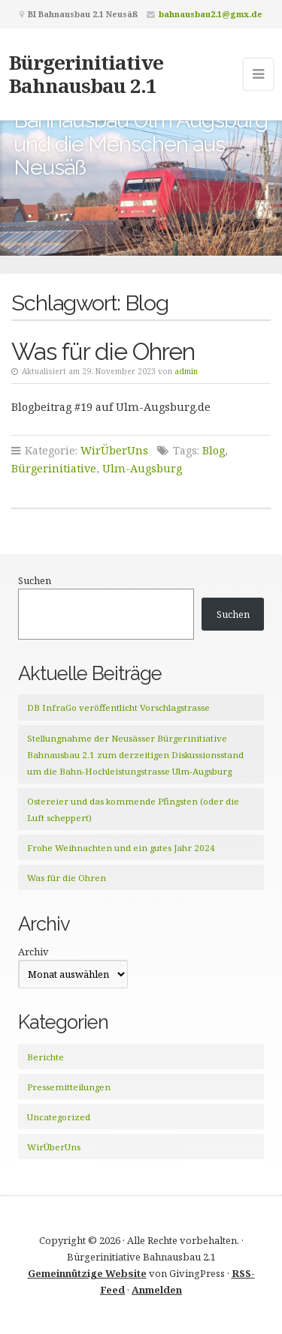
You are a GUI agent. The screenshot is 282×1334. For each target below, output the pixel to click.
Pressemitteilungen (69, 1087)
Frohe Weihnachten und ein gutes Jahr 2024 (121, 847)
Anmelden (157, 1290)
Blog (213, 450)
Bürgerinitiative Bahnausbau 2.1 (86, 74)
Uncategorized (58, 1117)
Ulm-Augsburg (142, 468)
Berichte (45, 1057)
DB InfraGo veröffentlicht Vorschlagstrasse (118, 707)
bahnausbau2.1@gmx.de (210, 13)
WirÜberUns (114, 450)
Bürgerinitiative (53, 468)
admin (186, 371)
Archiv (33, 951)
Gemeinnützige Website (87, 1273)
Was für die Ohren (103, 351)
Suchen (34, 580)
